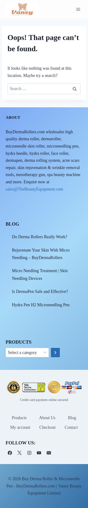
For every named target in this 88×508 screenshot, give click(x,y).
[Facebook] (10, 453)
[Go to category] (55, 352)
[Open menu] (78, 9)
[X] (19, 453)
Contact (71, 427)
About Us (47, 417)
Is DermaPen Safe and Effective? (40, 291)
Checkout (47, 427)
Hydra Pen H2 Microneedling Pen (40, 305)
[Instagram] (29, 453)
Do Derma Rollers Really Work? (39, 236)
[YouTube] (39, 453)
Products (19, 417)
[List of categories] (27, 352)
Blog (72, 417)
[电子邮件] (49, 453)
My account (20, 427)
